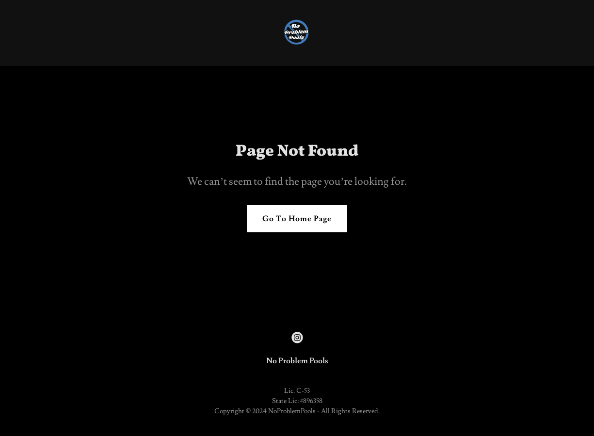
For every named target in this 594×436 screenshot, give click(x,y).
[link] (297, 31)
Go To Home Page (297, 219)
